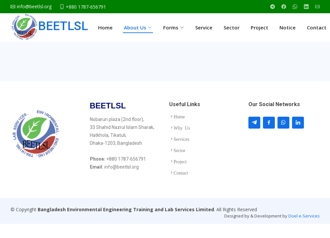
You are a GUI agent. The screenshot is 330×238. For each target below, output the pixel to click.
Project (259, 27)
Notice (287, 27)
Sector (231, 27)
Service (203, 27)
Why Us (182, 127)
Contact (316, 27)
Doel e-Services (304, 216)
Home (105, 27)
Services (181, 139)
